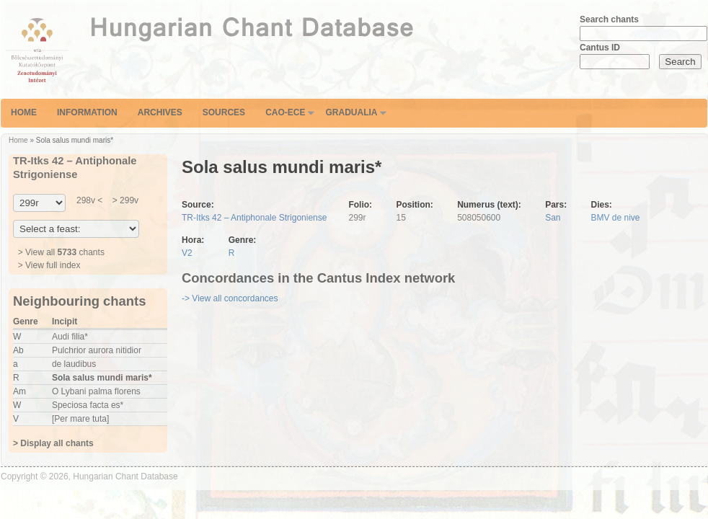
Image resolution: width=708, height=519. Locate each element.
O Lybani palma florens (96, 391)
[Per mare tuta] (80, 419)
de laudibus (74, 364)
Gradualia (351, 112)
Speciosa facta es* (87, 405)
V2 (187, 253)
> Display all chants (53, 443)
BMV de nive (615, 218)
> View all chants (61, 252)
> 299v (124, 200)
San (552, 218)
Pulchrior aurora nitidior (96, 350)
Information (87, 112)
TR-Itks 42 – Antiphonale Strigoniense (254, 218)
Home (24, 112)
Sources (224, 112)
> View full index (49, 265)
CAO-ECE (285, 112)
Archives (160, 112)
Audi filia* (70, 337)
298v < (89, 200)
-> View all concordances (230, 298)
